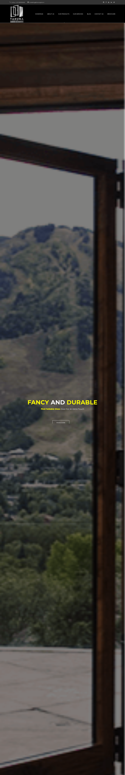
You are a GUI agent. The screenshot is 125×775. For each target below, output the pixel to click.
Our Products (63, 14)
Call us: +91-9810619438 (18, 2)
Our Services (78, 14)
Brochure (111, 14)
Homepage (39, 14)
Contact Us (99, 14)
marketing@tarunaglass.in (36, 2)
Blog (89, 14)
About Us (50, 14)
